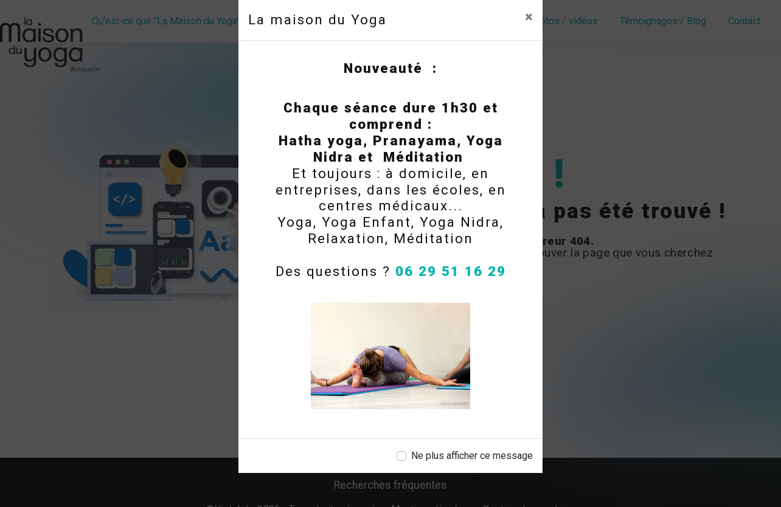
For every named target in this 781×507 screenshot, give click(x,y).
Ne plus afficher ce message (472, 455)
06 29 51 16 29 (450, 271)
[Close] (529, 17)
